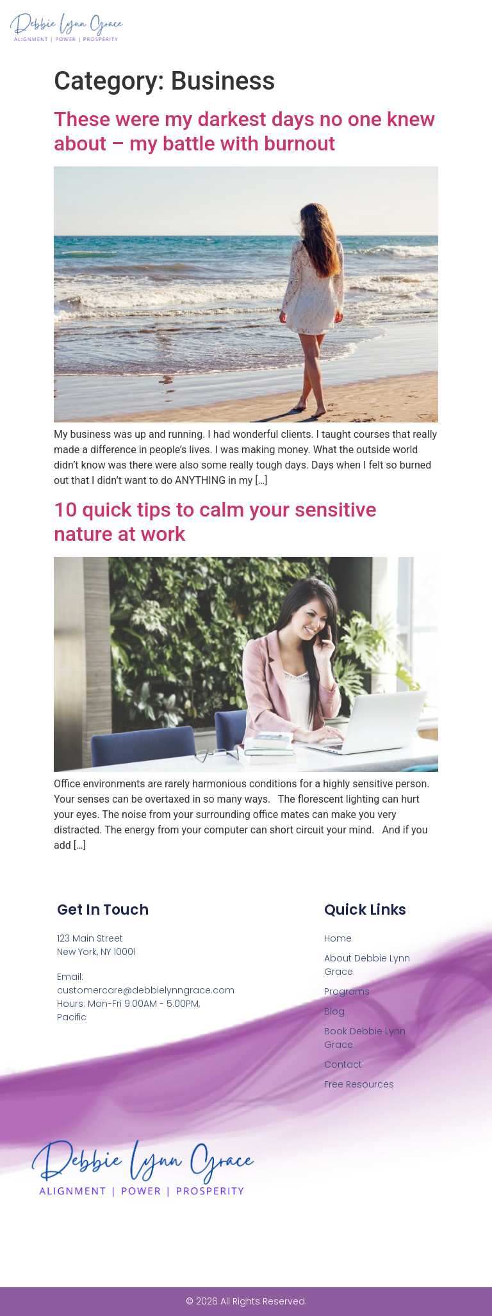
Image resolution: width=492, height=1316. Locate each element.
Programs (347, 991)
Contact (343, 1064)
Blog (334, 1011)
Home (338, 938)
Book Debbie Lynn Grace (365, 1038)
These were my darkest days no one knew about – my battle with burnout (244, 131)
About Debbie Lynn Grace (367, 965)
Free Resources (359, 1084)
